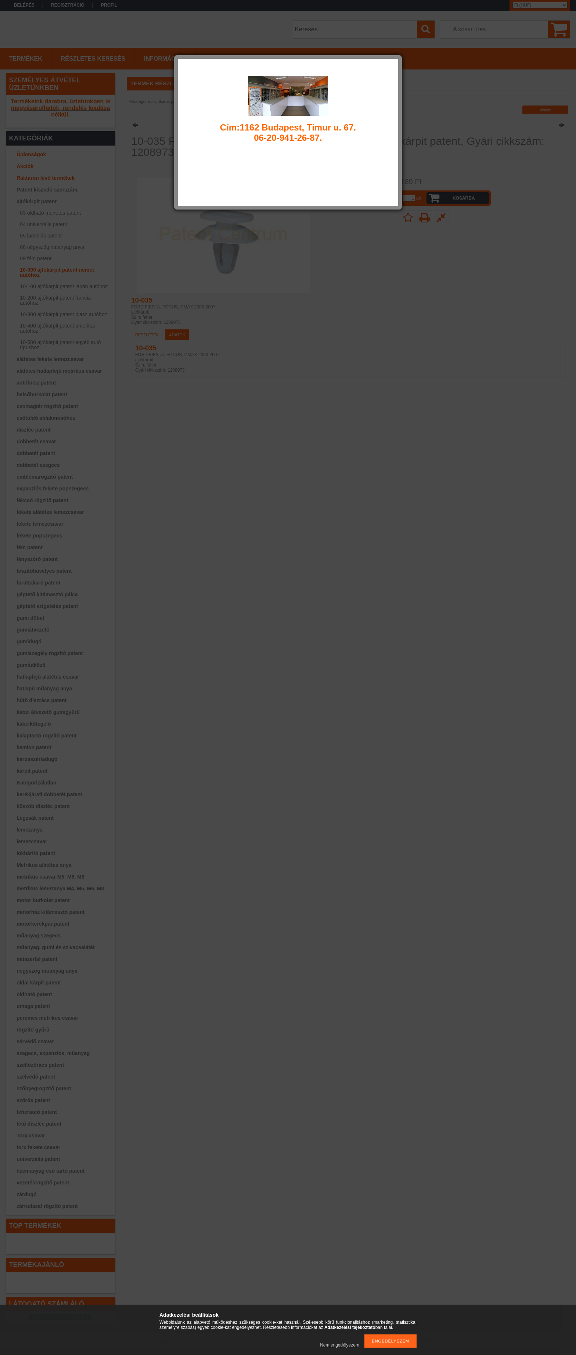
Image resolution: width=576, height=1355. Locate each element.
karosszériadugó (37, 759)
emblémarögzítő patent (45, 477)
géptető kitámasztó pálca (47, 594)
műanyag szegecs (39, 936)
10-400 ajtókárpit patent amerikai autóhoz (57, 328)
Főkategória (139, 101)
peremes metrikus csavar (47, 1018)
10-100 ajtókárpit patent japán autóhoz (64, 286)
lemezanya (30, 830)
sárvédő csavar (35, 1041)
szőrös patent (33, 1100)
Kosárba (464, 198)
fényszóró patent (37, 559)
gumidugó (29, 641)
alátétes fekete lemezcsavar (50, 359)
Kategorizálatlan (36, 783)
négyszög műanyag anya (47, 971)
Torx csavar (31, 1135)
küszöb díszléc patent (43, 806)
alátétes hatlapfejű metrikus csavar (59, 371)
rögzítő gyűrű (33, 1030)
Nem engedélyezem (339, 1345)
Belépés (24, 5)
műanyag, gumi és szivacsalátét (55, 947)
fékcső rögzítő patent (42, 500)
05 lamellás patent (41, 236)
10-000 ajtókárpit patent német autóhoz (57, 272)
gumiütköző (31, 665)
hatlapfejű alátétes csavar (48, 677)
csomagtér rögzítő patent (47, 406)
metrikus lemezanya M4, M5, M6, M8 (60, 888)
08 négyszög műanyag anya (52, 247)
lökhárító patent (36, 853)
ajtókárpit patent (37, 201)
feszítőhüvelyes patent (44, 571)
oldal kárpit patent (39, 983)
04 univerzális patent (43, 224)
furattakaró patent (38, 583)
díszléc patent (34, 430)
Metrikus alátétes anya (44, 865)
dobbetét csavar (36, 441)
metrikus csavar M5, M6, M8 (50, 877)
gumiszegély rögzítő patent (50, 653)
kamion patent (34, 747)
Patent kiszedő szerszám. (48, 190)
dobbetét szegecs (38, 465)
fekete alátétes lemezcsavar (50, 512)
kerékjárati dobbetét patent (49, 794)
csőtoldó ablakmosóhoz (46, 418)
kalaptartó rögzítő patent (46, 736)
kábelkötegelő (34, 724)
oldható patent (34, 994)
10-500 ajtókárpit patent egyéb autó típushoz (60, 344)
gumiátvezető (33, 630)
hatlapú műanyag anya (44, 688)
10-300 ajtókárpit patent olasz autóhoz (63, 314)
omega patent (33, 1006)
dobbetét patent (36, 453)
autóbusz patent (36, 383)
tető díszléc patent (39, 1124)
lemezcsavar (32, 841)
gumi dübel (30, 618)
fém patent (30, 547)
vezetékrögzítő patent (43, 1183)
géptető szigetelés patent (47, 606)
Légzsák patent (35, 818)
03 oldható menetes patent (50, 213)
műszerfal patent (37, 959)
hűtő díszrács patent (41, 700)
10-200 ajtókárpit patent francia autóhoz (55, 300)
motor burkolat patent (43, 900)
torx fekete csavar (38, 1147)
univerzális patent (38, 1159)
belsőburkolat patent (42, 394)
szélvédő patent (36, 1077)
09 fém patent (35, 258)
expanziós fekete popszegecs (53, 488)
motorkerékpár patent (43, 924)
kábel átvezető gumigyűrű (48, 712)
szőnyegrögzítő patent (44, 1088)
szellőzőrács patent (40, 1065)
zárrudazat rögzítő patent (47, 1206)
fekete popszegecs (39, 536)
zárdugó (26, 1194)
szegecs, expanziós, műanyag (53, 1053)
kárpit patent (32, 771)
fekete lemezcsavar (40, 524)
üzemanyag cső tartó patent (50, 1171)
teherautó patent (37, 1112)
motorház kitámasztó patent (50, 912)
